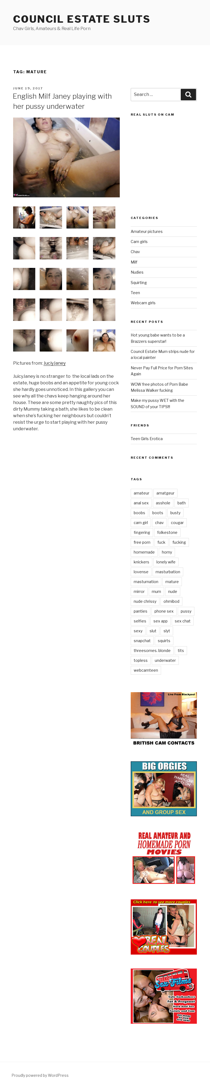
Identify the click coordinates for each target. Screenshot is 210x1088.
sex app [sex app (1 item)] (160, 621)
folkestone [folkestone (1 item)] (167, 532)
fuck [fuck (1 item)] (161, 542)
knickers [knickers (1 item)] (141, 562)
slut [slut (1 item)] (153, 630)
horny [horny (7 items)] (167, 552)
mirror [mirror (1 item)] (139, 591)
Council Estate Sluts (82, 19)
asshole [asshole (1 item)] (163, 503)
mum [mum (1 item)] (156, 591)
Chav (135, 251)
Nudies (137, 272)
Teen (135, 292)
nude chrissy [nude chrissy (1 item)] (145, 601)
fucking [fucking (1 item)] (179, 542)
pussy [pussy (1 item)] (186, 611)
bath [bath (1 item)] (181, 503)
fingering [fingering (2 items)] (142, 532)
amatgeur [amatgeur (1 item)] (165, 493)
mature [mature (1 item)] (172, 581)
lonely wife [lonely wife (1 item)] (166, 562)
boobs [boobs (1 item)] (139, 512)
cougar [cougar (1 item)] (177, 522)
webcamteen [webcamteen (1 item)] (146, 670)
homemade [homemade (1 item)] (144, 552)
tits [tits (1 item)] (181, 650)
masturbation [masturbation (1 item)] (168, 571)
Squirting (139, 282)
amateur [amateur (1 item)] (141, 493)
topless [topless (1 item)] (141, 660)
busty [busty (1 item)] (175, 512)
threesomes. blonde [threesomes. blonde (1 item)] (152, 650)
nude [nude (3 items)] (172, 591)
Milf (134, 262)
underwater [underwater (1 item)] (165, 660)
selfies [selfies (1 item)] (140, 621)
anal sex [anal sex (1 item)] (141, 503)
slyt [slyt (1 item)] (167, 630)
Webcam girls (143, 302)
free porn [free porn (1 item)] (142, 542)
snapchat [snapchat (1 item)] (142, 640)
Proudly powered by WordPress (40, 1075)
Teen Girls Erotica (147, 438)
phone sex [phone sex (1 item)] (164, 611)
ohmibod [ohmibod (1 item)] (171, 601)
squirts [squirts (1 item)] (164, 640)
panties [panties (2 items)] (140, 611)
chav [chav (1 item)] (159, 522)
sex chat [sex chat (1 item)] (183, 621)
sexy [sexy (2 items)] (138, 630)
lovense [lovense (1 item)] (141, 571)
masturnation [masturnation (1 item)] (146, 581)
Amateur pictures (147, 231)
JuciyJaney (54, 363)
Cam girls (139, 241)
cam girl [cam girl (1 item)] (141, 522)
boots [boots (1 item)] (157, 512)
